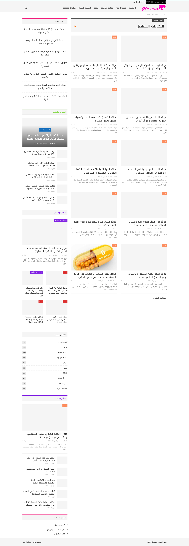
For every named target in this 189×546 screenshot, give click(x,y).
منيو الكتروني (59, 534)
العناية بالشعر (45, 130)
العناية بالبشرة (61, 220)
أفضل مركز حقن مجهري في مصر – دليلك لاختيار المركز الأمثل (40, 459)
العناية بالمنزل (85, 8)
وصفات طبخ (121, 8)
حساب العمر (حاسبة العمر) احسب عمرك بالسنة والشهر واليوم (45, 86)
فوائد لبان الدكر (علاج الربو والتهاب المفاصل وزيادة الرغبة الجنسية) (147, 223)
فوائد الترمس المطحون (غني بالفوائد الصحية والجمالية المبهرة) (39, 492)
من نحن (143, 2)
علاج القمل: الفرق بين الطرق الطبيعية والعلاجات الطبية (42, 481)
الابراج (65, 362)
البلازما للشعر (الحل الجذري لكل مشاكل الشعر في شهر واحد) (41, 164)
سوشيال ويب (26, 542)
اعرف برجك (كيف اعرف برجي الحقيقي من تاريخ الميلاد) (45, 97)
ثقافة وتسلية (107, 8)
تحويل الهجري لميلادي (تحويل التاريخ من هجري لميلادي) (45, 64)
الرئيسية (132, 8)
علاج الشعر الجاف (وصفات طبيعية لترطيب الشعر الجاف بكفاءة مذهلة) (45, 137)
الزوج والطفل (62, 383)
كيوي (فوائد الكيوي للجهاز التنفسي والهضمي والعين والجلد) (47, 435)
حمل (65, 272)
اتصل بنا (136, 2)
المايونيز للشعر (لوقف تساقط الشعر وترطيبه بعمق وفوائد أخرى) (39, 198)
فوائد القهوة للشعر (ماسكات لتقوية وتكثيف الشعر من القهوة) (39, 152)
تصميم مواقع (59, 525)
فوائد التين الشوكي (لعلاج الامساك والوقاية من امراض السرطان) (147, 171)
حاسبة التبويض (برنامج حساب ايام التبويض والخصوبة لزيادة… (44, 42)
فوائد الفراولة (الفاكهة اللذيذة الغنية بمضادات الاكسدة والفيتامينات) (96, 171)
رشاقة (65, 373)
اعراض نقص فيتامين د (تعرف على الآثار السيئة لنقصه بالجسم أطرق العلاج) (95, 275)
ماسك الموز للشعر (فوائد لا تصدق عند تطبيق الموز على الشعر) (40, 175)
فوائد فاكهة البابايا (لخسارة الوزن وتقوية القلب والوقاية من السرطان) (94, 67)
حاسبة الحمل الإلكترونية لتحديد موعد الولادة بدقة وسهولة (45, 30)
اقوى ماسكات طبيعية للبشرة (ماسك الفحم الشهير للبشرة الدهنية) (47, 250)
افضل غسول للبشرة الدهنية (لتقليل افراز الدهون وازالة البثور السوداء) (39, 503)
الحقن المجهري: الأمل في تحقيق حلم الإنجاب (40, 470)
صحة (96, 8)
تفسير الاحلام (62, 342)
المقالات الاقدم (160, 298)
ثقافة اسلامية (62, 388)
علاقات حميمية (69, 8)
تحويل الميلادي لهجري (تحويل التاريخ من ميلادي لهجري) (45, 75)
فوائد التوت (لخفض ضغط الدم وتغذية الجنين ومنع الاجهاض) (96, 119)
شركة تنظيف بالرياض (56, 529)
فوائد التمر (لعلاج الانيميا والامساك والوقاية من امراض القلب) (147, 275)
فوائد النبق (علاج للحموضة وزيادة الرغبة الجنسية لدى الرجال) (95, 223)
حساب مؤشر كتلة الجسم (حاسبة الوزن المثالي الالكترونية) (44, 53)
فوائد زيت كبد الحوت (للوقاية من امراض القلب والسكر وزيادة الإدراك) (145, 67)
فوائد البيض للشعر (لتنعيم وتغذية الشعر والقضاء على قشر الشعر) (40, 187)
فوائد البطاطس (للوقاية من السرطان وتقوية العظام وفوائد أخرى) (146, 119)
